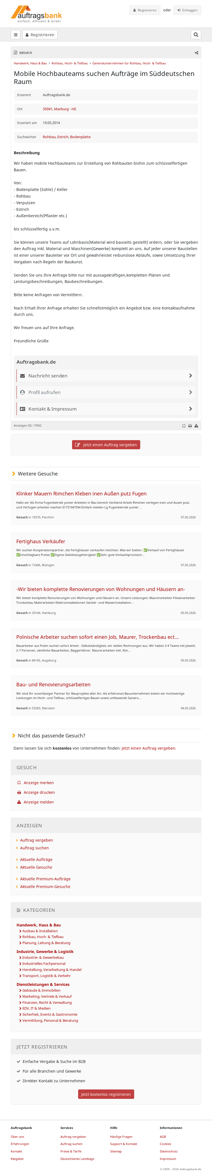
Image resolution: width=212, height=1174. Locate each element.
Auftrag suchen (34, 847)
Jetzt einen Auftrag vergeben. (149, 748)
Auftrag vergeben (36, 840)
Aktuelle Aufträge (36, 859)
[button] (196, 52)
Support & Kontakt (123, 1144)
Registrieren (145, 10)
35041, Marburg (56, 109)
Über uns (17, 1136)
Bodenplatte (80, 137)
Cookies (165, 1144)
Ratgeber (17, 1159)
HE (73, 109)
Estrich (62, 137)
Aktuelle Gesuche (36, 867)
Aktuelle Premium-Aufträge (45, 878)
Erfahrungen (20, 1144)
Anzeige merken (35, 782)
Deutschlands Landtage (77, 1159)
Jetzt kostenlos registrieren (106, 1094)
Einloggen (187, 10)
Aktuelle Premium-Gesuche (45, 886)
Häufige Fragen (121, 1136)
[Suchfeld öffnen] (196, 34)
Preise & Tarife (70, 1151)
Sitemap (116, 1151)
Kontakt (16, 1151)
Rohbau (49, 137)
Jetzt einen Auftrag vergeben (106, 444)
